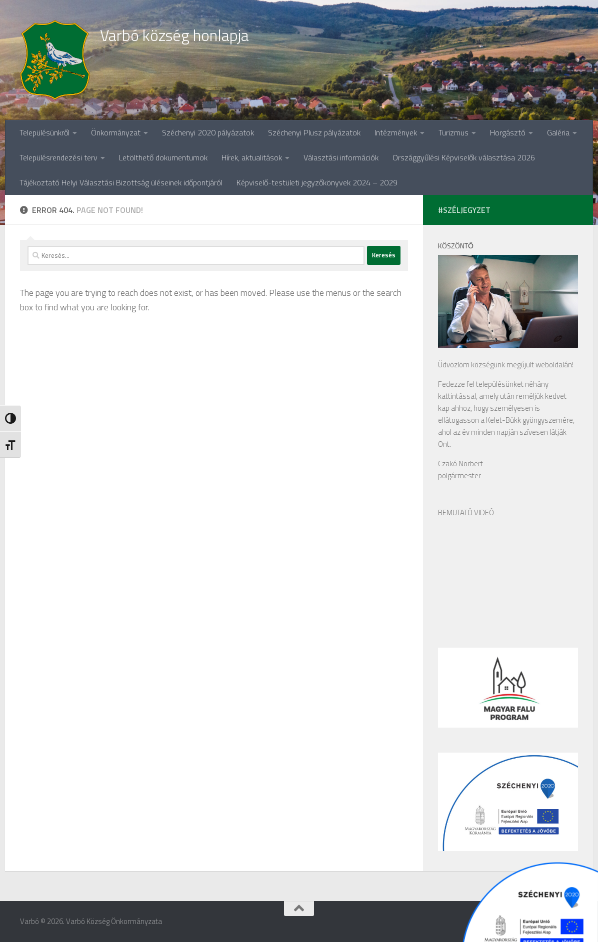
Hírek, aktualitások (252, 157)
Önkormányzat (115, 132)
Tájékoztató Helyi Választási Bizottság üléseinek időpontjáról (121, 182)
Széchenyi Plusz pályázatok (314, 132)
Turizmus (453, 132)
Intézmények (395, 132)
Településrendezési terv (59, 157)
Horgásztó (508, 132)
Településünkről (45, 132)
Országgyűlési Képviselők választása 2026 (463, 157)
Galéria (558, 132)
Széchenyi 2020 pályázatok (208, 132)
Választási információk (341, 157)
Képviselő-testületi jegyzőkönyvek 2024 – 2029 (317, 182)
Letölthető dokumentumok (163, 157)
